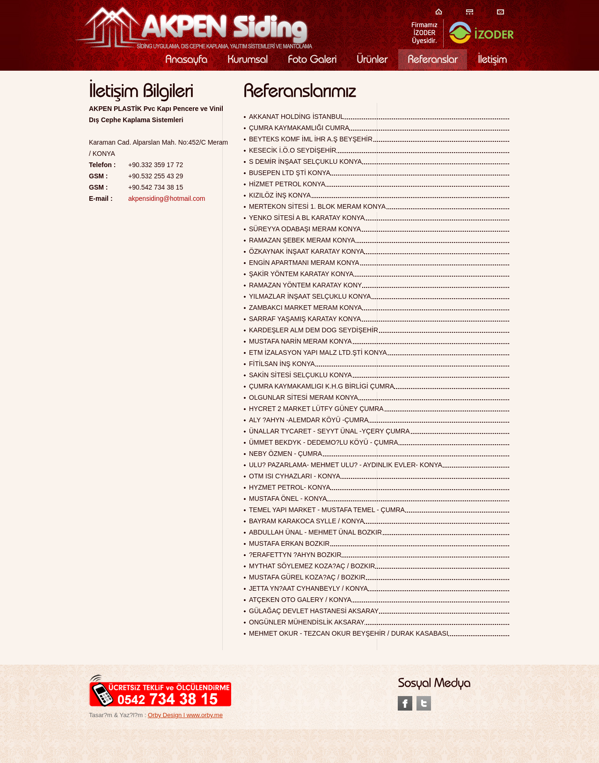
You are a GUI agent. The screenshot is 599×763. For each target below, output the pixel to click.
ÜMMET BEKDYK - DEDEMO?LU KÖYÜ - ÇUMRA (323, 442)
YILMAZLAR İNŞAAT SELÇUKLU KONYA (310, 296)
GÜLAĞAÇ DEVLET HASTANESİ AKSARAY (314, 611)
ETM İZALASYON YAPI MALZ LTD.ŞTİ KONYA (318, 352)
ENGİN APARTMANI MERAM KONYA (304, 262)
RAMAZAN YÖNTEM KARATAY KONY (305, 285)
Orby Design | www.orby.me (185, 715)
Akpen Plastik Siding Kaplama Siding (193, 27)
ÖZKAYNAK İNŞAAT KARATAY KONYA (306, 251)
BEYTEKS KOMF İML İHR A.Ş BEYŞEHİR (311, 139)
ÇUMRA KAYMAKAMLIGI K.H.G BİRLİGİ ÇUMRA (321, 386)
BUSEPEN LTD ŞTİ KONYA (289, 172)
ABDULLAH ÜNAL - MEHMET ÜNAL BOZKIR (315, 532)
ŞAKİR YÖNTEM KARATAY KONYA (301, 274)
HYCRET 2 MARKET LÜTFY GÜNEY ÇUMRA (316, 408)
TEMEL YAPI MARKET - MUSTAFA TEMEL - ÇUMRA (327, 510)
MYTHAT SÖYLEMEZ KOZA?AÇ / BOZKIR (312, 566)
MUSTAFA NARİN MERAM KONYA (300, 341)
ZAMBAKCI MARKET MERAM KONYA (305, 307)
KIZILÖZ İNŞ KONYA (280, 195)
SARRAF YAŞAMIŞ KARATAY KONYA (305, 319)
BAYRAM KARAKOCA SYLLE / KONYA (306, 521)
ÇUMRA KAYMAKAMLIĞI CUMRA (299, 128)
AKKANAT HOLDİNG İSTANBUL (296, 116)
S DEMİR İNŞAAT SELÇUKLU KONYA (305, 161)
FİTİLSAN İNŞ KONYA (282, 363)
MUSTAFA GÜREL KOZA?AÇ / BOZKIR (307, 577)
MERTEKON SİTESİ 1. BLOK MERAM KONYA (317, 206)
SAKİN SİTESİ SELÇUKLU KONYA (300, 375)
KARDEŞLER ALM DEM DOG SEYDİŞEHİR (313, 330)
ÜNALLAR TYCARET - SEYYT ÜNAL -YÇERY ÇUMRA (329, 431)
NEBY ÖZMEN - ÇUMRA (285, 453)
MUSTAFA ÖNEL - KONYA (288, 498)
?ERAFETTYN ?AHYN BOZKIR (295, 554)
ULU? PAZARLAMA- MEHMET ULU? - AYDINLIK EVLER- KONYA (345, 465)
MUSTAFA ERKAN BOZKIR (289, 543)
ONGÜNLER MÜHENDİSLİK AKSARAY (307, 622)
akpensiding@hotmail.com (166, 198)
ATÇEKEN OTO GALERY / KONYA (300, 599)
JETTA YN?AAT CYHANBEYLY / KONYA (308, 588)
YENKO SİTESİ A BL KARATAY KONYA (307, 217)
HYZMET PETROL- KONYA (289, 487)
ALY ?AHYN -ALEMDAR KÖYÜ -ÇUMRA (308, 420)
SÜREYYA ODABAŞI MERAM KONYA (305, 229)
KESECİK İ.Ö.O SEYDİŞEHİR (292, 150)
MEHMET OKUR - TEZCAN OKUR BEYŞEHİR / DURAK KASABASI (348, 633)
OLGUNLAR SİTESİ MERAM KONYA (303, 397)
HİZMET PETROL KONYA (287, 184)
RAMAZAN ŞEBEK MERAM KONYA (302, 240)
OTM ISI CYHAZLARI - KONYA (294, 476)
